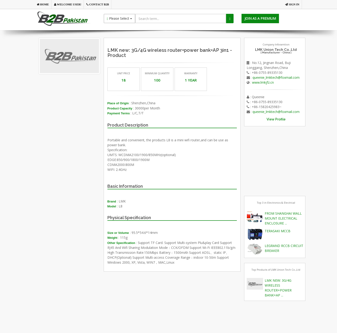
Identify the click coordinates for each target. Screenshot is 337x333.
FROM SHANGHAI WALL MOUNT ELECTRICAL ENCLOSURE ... (283, 218)
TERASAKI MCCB (277, 231)
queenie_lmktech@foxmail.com (276, 77)
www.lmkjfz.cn (263, 82)
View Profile (276, 119)
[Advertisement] (77, 128)
